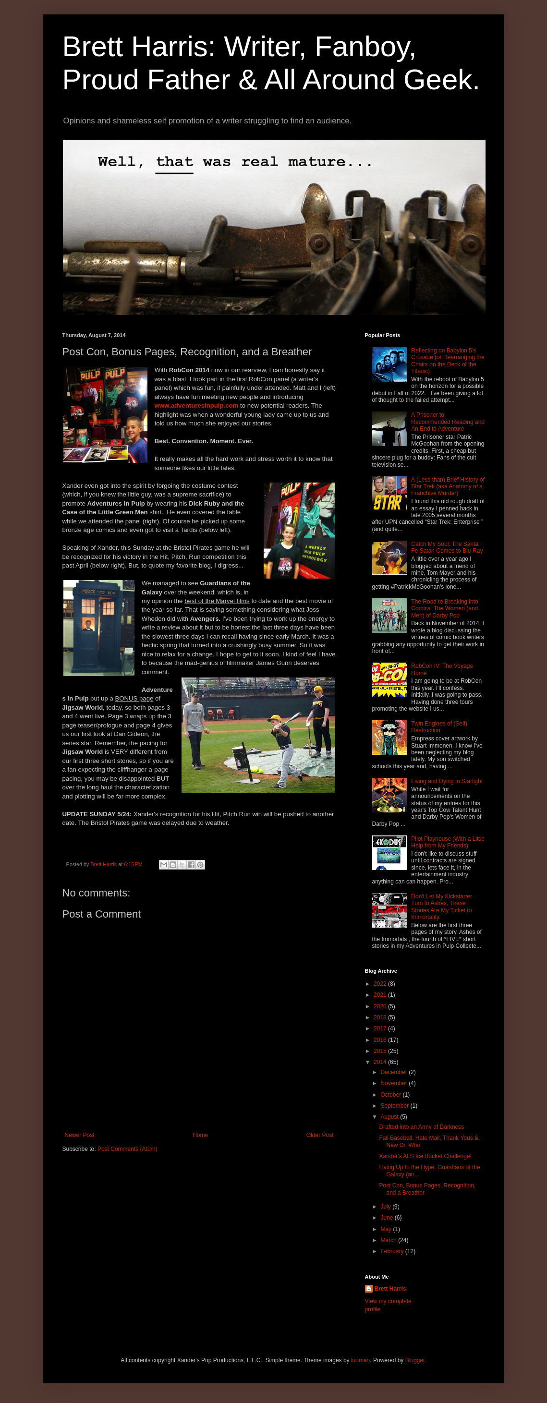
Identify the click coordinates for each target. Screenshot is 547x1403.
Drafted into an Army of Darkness (421, 1127)
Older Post (320, 1135)
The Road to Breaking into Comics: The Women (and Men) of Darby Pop (444, 608)
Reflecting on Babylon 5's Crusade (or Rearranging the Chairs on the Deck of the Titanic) (448, 361)
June (387, 1217)
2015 (381, 1051)
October (391, 1094)
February (392, 1251)
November (394, 1083)
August (390, 1116)
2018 (381, 1017)
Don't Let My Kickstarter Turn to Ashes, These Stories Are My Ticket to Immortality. (441, 906)
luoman (360, 1360)
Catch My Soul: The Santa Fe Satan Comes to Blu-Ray (447, 547)
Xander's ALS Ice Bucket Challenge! (425, 1156)
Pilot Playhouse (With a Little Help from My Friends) (448, 842)
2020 (381, 1006)
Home (200, 1135)
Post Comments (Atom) (127, 1149)
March (389, 1240)
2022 (381, 983)
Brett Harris (390, 1288)
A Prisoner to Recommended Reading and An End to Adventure (448, 421)
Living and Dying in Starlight (447, 781)
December (394, 1072)
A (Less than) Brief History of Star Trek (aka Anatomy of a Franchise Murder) (448, 486)
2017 (381, 1028)
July (386, 1206)
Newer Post (80, 1135)
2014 (381, 1062)
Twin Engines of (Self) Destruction (439, 727)
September (395, 1105)
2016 (381, 1040)
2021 (381, 995)
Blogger (415, 1360)
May (386, 1229)
